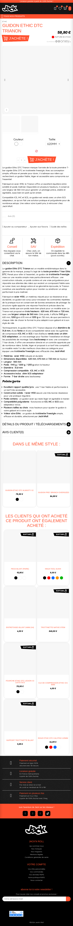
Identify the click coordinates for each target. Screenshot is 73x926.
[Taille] (53, 144)
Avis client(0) (13, 432)
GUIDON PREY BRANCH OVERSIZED (53, 492)
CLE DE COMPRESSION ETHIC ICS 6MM (53, 684)
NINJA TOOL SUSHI (53, 569)
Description (12, 263)
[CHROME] (21, 144)
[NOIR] (16, 144)
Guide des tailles (59, 226)
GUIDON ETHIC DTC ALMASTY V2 (19, 490)
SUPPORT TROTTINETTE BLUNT (20, 740)
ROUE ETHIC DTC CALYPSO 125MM (53, 738)
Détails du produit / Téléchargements (34, 424)
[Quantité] (21, 160)
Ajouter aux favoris (39, 226)
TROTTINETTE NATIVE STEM (53, 627)
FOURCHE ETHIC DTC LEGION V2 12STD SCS (20, 681)
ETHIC (4, 21)
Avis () (11, 216)
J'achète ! (18, 38)
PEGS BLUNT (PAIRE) (20, 569)
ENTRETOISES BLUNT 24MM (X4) (20, 627)
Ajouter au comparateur (15, 226)
